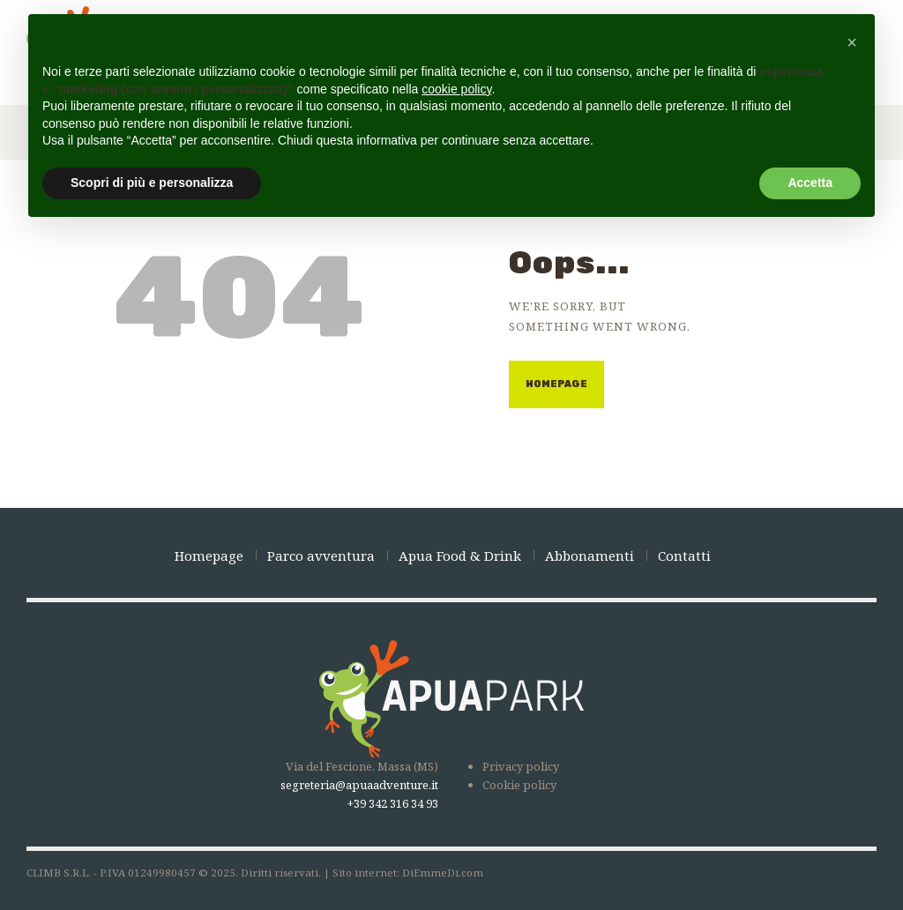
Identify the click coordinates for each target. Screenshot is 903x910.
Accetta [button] (809, 182)
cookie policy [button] (456, 89)
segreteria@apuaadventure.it (359, 785)
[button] (852, 42)
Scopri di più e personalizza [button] (152, 182)
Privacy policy (520, 766)
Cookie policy (519, 785)
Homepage (556, 384)
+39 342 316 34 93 (392, 803)
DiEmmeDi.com (442, 872)
